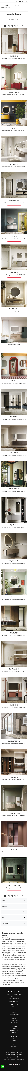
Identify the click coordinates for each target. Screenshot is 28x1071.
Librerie (14, 1028)
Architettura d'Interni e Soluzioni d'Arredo (14, 1059)
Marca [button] (4, 900)
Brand (14, 1009)
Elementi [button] (4, 906)
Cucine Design (14, 1020)
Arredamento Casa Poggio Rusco (14, 1056)
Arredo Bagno (19, 9)
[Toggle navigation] (26, 5)
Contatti (14, 1012)
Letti (14, 1038)
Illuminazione (14, 1046)
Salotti (14, 1032)
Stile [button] (3, 917)
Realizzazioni (14, 1010)
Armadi (14, 1040)
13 (22, 25)
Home (3, 9)
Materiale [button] (4, 912)
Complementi (14, 1048)
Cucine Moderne (14, 1022)
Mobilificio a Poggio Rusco (14, 1057)
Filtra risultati (14, 20)
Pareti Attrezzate (14, 1030)
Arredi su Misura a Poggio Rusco (14, 1054)
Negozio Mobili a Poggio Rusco (14, 1052)
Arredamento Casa (10, 9)
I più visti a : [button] (5, 923)
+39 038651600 (15, 998)
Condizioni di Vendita (14, 1014)
